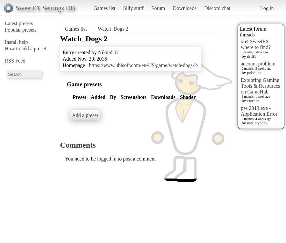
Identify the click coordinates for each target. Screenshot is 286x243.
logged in (107, 158)
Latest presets (19, 23)
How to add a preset (25, 48)
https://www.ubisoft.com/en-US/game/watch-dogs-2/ (143, 65)
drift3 (251, 56)
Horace (253, 100)
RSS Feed (15, 60)
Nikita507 (108, 52)
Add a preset (85, 115)
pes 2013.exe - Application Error (259, 111)
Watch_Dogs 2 (113, 29)
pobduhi (254, 72)
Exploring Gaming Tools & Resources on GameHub (260, 85)
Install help (16, 42)
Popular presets (20, 30)
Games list (105, 8)
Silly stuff (133, 8)
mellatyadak (257, 123)
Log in (267, 8)
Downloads (184, 8)
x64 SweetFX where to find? (256, 44)
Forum (158, 8)
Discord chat (217, 8)
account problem (258, 63)
